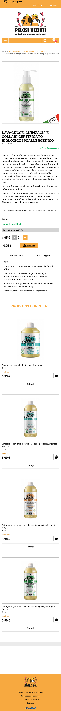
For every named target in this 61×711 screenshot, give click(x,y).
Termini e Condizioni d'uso (30, 692)
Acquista (29, 245)
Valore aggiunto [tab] (45, 255)
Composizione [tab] (16, 255)
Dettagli (30, 384)
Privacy (30, 703)
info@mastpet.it (15, 2)
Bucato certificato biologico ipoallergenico (22, 365)
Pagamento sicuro (30, 699)
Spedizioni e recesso (30, 696)
